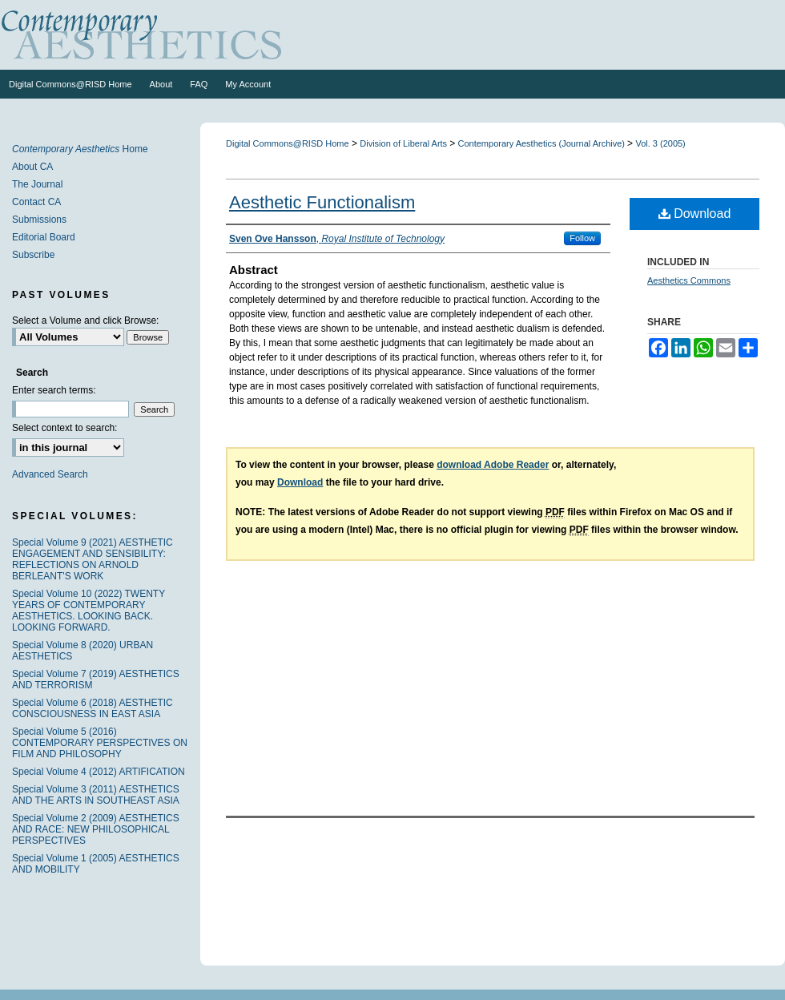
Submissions (39, 219)
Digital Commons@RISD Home (287, 143)
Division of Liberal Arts (404, 143)
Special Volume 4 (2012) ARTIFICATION (98, 771)
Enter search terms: (54, 390)
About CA (32, 166)
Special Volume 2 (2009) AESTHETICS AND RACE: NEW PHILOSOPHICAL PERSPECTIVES (95, 829)
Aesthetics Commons (689, 280)
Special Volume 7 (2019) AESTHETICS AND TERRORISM (95, 679)
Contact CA (36, 202)
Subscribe (33, 254)
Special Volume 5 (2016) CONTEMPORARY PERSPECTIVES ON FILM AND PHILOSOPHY (99, 743)
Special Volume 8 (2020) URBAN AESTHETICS (82, 650)
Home (80, 149)
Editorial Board (43, 237)
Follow (582, 238)
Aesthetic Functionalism (322, 202)
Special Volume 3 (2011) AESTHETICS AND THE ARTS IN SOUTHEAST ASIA (95, 795)
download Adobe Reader (493, 464)
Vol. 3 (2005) (660, 143)
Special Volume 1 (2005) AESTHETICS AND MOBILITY (95, 864)
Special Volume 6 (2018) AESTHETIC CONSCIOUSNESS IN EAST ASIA (92, 708)
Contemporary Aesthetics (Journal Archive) (543, 143)
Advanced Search (50, 474)
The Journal (37, 184)
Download (694, 213)
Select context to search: (64, 427)
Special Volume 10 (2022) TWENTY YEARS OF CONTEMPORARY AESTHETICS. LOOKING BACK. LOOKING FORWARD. (88, 610)
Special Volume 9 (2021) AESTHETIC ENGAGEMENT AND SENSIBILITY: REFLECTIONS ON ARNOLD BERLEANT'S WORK (92, 559)
